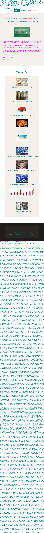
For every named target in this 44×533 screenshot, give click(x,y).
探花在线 (38, 384)
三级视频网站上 (34, 355)
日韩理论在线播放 (33, 441)
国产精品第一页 (15, 344)
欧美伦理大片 (4, 361)
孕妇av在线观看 (29, 455)
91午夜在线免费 (34, 292)
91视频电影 (38, 457)
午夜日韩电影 (13, 419)
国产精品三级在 (14, 432)
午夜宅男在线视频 (3, 270)
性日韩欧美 (14, 461)
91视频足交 (30, 315)
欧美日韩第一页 (20, 268)
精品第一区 (12, 377)
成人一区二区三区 (39, 348)
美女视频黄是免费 (24, 431)
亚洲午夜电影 (25, 344)
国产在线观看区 (9, 258)
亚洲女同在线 (28, 381)
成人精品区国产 (18, 445)
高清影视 (41, 267)
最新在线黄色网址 (40, 427)
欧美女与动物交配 (21, 436)
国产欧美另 (28, 288)
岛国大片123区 (18, 367)
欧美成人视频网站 (7, 355)
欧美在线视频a (36, 473)
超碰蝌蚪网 (5, 416)
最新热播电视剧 (3, 520)
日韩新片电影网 (19, 453)
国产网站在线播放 (35, 336)
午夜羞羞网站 (19, 363)
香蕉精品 (11, 425)
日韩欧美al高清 (9, 344)
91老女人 (38, 532)
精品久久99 (32, 316)
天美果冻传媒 (33, 532)
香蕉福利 (42, 283)
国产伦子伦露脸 (38, 404)
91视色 (32, 397)
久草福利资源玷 (26, 304)
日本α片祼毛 (10, 457)
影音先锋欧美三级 (17, 351)
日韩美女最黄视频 (32, 483)
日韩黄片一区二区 (38, 304)
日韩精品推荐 (31, 279)
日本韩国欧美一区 (36, 517)
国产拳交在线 (9, 279)
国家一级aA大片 (9, 319)
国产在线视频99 (6, 512)
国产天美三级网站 (39, 294)
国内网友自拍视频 (18, 393)
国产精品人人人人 (13, 473)
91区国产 (17, 384)
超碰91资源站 (38, 383)
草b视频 (29, 319)
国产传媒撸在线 (31, 352)
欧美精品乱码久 (3, 428)
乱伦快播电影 (15, 449)
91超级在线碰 (17, 340)
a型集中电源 (16, 440)
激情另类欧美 (11, 456)
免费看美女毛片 (8, 328)
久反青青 (26, 449)
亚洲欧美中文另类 (21, 449)
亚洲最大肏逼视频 (9, 291)
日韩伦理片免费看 (10, 481)
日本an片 (15, 282)
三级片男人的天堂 (23, 455)
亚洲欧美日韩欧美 (28, 451)
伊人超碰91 (28, 457)
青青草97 (28, 351)
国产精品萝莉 (4, 384)
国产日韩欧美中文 (34, 259)
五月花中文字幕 (5, 465)
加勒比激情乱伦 (5, 389)
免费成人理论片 (25, 504)
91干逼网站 (12, 282)
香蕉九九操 (38, 347)
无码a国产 (4, 364)
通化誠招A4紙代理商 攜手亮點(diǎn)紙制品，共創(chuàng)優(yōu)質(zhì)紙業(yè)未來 (22, 184)
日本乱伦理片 (27, 316)
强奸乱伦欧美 (28, 420)
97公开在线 (41, 520)
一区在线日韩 (33, 319)
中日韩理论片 (24, 456)
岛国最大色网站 (3, 453)
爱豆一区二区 (26, 377)
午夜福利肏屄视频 (13, 336)
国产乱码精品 (41, 299)
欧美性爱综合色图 (26, 464)
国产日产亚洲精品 (33, 312)
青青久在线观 (28, 294)
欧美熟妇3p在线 (26, 443)
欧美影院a (36, 369)
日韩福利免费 (10, 505)
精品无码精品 (39, 331)
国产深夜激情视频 (6, 357)
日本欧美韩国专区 (25, 409)
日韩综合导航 (40, 327)
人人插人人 (11, 420)
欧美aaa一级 (35, 275)
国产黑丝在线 (31, 437)
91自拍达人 (36, 432)
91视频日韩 (2, 413)
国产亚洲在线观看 (36, 493)
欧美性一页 (31, 509)
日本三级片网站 (22, 441)
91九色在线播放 (15, 323)
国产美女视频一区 (26, 296)
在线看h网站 (24, 489)
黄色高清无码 (8, 453)
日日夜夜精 (14, 290)
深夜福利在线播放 (7, 492)
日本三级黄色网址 (22, 505)
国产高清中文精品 (31, 282)
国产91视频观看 (12, 280)
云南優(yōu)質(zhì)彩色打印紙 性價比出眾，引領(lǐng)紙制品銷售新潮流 (22, 115)
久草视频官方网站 (8, 461)
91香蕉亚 (35, 464)
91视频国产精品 (4, 363)
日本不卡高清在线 (29, 520)
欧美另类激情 (39, 460)
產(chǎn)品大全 (17, 10)
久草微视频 (33, 332)
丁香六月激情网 (30, 456)
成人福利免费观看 (24, 357)
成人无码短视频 (35, 489)
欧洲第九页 (24, 258)
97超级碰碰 (19, 456)
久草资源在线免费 (23, 284)
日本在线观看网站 (16, 423)
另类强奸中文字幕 (22, 457)
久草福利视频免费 (15, 328)
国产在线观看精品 (5, 528)
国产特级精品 (9, 479)
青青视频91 (34, 303)
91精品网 (1, 356)
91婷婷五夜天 (28, 459)
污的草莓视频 (39, 287)
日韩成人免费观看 (10, 509)
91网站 (1, 284)
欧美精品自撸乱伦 (39, 408)
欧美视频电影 (31, 516)
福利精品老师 (33, 288)
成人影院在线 (12, 266)
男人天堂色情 (8, 428)
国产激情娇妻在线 (29, 324)
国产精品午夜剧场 (30, 473)
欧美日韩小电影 (11, 451)
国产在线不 (39, 400)
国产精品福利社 (18, 415)
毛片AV (28, 477)
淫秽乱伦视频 (10, 532)
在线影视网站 (33, 266)
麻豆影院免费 (6, 452)
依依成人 (19, 501)
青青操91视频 (5, 331)
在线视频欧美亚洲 (40, 259)
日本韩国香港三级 (3, 479)
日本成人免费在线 (32, 291)
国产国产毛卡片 (32, 380)
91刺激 (38, 381)
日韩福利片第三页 (24, 352)
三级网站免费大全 (27, 425)
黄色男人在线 (32, 351)
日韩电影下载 (36, 437)
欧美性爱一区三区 (39, 296)
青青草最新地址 (31, 409)
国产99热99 (20, 432)
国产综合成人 (7, 419)
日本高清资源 (26, 268)
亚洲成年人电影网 (5, 393)
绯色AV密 (11, 262)
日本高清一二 (6, 315)
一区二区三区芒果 (27, 353)
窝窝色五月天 (9, 416)
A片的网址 (28, 389)
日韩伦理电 (39, 324)
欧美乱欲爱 (34, 492)
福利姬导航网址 (21, 468)
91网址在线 (28, 447)
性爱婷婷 (24, 294)
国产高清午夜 (12, 469)
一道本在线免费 (14, 353)
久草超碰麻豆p (21, 323)
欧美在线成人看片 (32, 417)
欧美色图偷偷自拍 (4, 471)
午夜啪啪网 (22, 365)
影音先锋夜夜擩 (38, 443)
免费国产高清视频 (7, 477)
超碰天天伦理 (26, 479)
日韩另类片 (5, 467)
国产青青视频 (6, 332)
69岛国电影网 (11, 475)
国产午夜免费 (12, 274)
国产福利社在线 (26, 483)
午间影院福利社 (13, 400)
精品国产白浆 (14, 429)
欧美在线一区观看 (30, 368)
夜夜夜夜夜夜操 (24, 448)
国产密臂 (25, 262)
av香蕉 (21, 517)
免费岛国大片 (27, 501)
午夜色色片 (23, 460)
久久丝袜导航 (33, 260)
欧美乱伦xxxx (41, 278)
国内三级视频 (21, 384)
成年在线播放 (29, 340)
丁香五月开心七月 (36, 455)
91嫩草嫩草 (7, 395)
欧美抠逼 (40, 279)
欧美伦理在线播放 (15, 403)
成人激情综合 (15, 452)
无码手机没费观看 (22, 433)
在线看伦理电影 (23, 351)
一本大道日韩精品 (27, 332)
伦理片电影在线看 (7, 320)
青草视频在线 (35, 469)
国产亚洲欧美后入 (7, 294)
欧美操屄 (34, 427)
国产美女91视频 (15, 319)
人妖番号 (29, 435)
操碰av (15, 463)
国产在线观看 (6, 259)
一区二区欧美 (14, 416)
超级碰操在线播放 (3, 383)
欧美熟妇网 (24, 413)
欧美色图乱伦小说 (40, 421)
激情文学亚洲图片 (25, 393)
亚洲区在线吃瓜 (27, 481)
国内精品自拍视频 (13, 516)
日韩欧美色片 (28, 259)
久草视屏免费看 (37, 316)
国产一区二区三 (29, 524)
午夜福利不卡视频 (33, 477)
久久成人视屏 (8, 529)
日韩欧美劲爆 (5, 356)
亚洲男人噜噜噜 (32, 443)
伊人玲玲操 (13, 500)
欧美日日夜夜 (38, 413)
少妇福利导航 (8, 260)
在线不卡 (16, 512)
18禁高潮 (8, 504)
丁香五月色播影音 (33, 468)
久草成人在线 (39, 367)
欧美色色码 (4, 421)
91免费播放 (3, 429)
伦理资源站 (24, 324)
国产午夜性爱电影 (38, 405)
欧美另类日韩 (21, 397)
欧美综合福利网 (35, 428)
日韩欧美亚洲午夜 (20, 425)
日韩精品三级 (29, 258)
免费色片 (8, 467)
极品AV (41, 323)
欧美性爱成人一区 (40, 355)
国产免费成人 (33, 286)
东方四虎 (6, 423)
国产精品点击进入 (40, 477)
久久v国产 (22, 367)
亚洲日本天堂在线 (11, 496)
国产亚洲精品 (36, 300)
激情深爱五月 (7, 311)
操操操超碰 (23, 274)
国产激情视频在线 (28, 532)
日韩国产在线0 (20, 392)
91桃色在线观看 (17, 365)
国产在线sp (38, 417)
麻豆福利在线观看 (24, 396)
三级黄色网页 (37, 264)
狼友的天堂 (29, 260)
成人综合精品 (23, 447)
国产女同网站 (16, 475)
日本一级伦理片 (3, 260)
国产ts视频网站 (18, 396)
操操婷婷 (9, 404)
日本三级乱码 (14, 464)
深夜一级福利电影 (22, 440)
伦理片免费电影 (5, 460)
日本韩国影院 (12, 380)
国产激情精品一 (11, 435)
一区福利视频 (10, 407)
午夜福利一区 (20, 512)
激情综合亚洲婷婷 (8, 388)
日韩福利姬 (13, 445)
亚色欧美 (10, 387)
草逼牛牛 (2, 475)
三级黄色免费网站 (21, 429)
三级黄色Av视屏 (34, 421)
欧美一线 (8, 413)
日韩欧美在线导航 (5, 376)
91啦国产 (12, 347)
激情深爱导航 (8, 276)
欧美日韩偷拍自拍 (3, 323)
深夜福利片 (15, 501)
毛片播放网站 (10, 439)
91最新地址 (13, 283)
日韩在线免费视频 (29, 427)
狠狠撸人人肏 (6, 475)
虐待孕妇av (24, 400)
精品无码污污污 (5, 290)
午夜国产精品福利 (25, 363)
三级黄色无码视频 (25, 488)
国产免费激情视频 (6, 271)
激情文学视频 (17, 508)
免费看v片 (24, 343)
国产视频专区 (15, 264)
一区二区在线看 (39, 475)
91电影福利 (11, 332)
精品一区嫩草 (10, 524)
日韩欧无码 (25, 260)
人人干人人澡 (23, 278)
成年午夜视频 (25, 319)
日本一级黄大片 (22, 451)
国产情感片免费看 (29, 275)
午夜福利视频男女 (37, 444)
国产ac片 (7, 411)
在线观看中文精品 (18, 324)
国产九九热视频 (38, 375)
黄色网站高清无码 (22, 513)
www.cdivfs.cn (15, 234)
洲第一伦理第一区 (31, 504)
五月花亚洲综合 (28, 440)
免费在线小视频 (32, 436)
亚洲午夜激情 (12, 288)
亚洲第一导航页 (9, 316)
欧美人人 (20, 403)
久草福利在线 (16, 348)
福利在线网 (10, 397)
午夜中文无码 (31, 449)
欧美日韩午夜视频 (38, 332)
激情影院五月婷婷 (8, 432)
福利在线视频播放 (38, 471)
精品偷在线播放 (28, 484)
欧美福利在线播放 (3, 509)
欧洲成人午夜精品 (24, 492)
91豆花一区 (6, 468)
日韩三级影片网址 (39, 373)
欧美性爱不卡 (19, 282)
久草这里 (23, 421)
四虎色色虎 (31, 395)
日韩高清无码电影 (13, 275)
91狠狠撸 (38, 267)
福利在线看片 (3, 400)
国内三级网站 (10, 264)
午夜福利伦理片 (35, 407)
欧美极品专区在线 (12, 299)
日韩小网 (29, 500)
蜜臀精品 (5, 339)
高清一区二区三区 (27, 320)
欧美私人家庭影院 (37, 282)
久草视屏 (13, 375)
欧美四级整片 (3, 459)
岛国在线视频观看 (6, 380)
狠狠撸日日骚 (9, 361)
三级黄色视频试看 (18, 347)
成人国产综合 (40, 343)
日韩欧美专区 (23, 303)
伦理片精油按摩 (8, 399)
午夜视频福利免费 (26, 263)
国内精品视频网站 (34, 391)
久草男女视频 (12, 355)
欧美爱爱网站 (29, 407)
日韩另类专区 (2, 423)
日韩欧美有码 (19, 464)
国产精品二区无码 (23, 292)
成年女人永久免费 (10, 286)
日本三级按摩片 (34, 327)
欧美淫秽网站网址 (7, 368)
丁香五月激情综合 (14, 467)
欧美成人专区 (10, 484)
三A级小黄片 (5, 412)
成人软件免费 (6, 295)
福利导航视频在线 (22, 259)
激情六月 (41, 380)
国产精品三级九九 (29, 311)
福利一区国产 (39, 365)
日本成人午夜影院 (28, 383)
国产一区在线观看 (12, 391)
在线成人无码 (21, 377)
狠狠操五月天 (12, 405)
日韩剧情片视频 (19, 463)
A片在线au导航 (40, 505)
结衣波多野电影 (19, 409)
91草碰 (11, 521)
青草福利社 (7, 373)
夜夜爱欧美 (21, 319)
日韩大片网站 (36, 472)
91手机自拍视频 (9, 403)
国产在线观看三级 (39, 286)
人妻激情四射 (5, 431)
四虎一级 (14, 509)
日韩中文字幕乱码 (15, 388)
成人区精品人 (37, 335)
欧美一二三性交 (7, 272)
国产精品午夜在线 (24, 315)
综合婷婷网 (13, 428)
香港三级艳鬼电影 (22, 385)
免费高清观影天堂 (40, 412)
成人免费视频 (33, 425)
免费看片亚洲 (27, 468)
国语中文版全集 (25, 517)
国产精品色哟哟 (12, 278)
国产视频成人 (13, 453)
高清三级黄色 (16, 270)
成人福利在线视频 (30, 283)
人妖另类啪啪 (38, 376)
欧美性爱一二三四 (14, 287)
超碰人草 (31, 339)
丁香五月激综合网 (22, 364)
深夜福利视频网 (7, 288)
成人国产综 (40, 292)
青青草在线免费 (35, 258)
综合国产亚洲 (17, 376)
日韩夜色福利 (34, 328)
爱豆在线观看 (6, 501)
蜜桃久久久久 (20, 260)
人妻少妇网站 (34, 412)
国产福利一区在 (14, 479)
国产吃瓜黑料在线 (29, 493)
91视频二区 (32, 429)
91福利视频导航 (33, 365)
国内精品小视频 (18, 315)
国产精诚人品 (29, 343)
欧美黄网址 (4, 292)
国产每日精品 (27, 505)
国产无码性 (39, 312)
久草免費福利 (36, 379)
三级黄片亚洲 (13, 455)
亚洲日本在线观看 (20, 417)
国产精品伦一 (34, 280)
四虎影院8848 (12, 444)
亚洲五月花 (25, 487)
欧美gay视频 (31, 363)
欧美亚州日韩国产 (30, 465)
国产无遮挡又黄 (5, 463)
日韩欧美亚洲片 (26, 392)
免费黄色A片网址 (41, 489)
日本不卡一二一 (36, 463)
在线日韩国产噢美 (38, 295)
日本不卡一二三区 (33, 384)
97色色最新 (22, 481)
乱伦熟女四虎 (41, 473)
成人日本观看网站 (30, 371)
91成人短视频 (37, 401)
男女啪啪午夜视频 (36, 311)
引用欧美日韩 (24, 444)
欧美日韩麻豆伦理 (12, 528)
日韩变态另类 (29, 497)
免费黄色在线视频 (41, 258)
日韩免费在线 (26, 323)
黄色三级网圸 (17, 372)
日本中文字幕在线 (36, 270)
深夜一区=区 (35, 509)
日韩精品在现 (18, 357)
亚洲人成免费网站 (26, 452)
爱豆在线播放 (8, 436)
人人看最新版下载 (3, 481)
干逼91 (16, 266)
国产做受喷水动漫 (23, 340)
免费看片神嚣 (23, 272)
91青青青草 (6, 496)
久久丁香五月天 (4, 424)
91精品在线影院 (8, 497)
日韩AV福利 (21, 356)
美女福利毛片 (37, 263)
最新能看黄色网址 (28, 348)
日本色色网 (14, 363)
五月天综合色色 (3, 473)
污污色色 (20, 472)
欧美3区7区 (20, 404)
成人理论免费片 (21, 485)
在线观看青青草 (19, 263)
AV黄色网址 (3, 371)
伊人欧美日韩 (36, 360)
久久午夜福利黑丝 (31, 415)
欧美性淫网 (32, 481)
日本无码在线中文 (37, 429)
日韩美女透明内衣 (6, 274)
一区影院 (42, 441)
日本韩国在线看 (11, 460)
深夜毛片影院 (38, 288)
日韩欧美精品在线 (7, 266)
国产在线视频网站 (30, 431)
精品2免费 (6, 407)
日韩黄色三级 (32, 389)
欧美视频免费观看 (16, 300)
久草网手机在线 (38, 476)
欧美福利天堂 (33, 359)
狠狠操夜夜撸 (32, 471)
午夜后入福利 (16, 304)
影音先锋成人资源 (22, 520)
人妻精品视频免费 (40, 508)
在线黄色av (5, 504)
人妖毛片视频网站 (12, 393)
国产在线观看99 (12, 327)
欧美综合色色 (33, 476)
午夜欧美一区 (21, 408)
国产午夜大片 (29, 327)
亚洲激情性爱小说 (16, 383)
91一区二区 (25, 368)
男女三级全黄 (19, 521)
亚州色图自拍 (24, 405)
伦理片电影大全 (22, 383)
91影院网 (16, 469)
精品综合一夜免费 (33, 452)
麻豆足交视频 (34, 529)
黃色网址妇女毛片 (17, 447)
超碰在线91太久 (6, 427)
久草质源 (13, 384)
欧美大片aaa (20, 368)
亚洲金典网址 (2, 340)
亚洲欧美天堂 (30, 396)
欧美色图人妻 (27, 264)
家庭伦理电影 (20, 487)
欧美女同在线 (28, 286)
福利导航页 (15, 420)
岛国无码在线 (13, 477)
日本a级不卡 (13, 497)
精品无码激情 (16, 259)
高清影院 (2, 259)
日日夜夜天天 (17, 359)
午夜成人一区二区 (29, 433)
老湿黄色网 (36, 423)
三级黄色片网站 (35, 340)
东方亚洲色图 (16, 286)
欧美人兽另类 (22, 532)
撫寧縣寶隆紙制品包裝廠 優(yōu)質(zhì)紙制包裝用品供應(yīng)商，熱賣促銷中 (22, 129)
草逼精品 (39, 448)
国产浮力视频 (17, 284)
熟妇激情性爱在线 (41, 509)
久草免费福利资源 (37, 449)
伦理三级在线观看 (15, 369)
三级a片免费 (21, 304)
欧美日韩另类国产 (34, 372)
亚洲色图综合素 (11, 267)
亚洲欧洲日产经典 (25, 415)
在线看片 (11, 449)
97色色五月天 (34, 521)
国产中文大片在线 (23, 407)
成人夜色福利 (17, 280)
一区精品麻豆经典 (27, 480)
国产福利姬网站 (19, 296)
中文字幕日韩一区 (37, 308)
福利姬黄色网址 (34, 331)
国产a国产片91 (2, 448)
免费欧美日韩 (33, 459)
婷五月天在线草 (37, 262)
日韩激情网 (11, 423)
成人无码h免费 (7, 449)
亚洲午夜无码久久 (30, 308)
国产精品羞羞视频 (4, 532)
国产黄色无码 (2, 373)
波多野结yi (17, 391)
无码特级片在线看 (28, 529)
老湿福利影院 (31, 379)
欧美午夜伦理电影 (24, 435)
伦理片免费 (27, 364)
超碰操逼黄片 (29, 489)
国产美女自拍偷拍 (6, 517)
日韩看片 (6, 435)
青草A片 (21, 423)
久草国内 (22, 320)
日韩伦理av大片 (20, 467)
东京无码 (11, 312)
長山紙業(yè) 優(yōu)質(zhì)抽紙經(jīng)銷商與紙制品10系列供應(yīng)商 (22, 142)
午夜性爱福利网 (32, 304)
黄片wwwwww (24, 419)
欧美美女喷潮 (33, 307)
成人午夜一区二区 (10, 447)
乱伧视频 (16, 271)
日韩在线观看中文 (28, 513)
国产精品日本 (9, 364)
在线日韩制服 (28, 525)
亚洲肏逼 (20, 270)
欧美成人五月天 (10, 304)
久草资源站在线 (24, 283)
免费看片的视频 (40, 512)
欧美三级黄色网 (27, 408)
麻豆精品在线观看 (7, 268)
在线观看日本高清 (21, 529)
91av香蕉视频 (12, 488)
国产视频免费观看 (6, 312)
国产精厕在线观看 (5, 391)
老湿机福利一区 (16, 485)
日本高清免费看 (13, 272)
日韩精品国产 (17, 525)
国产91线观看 (20, 452)
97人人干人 (38, 323)
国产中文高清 (8, 347)
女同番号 (3, 311)
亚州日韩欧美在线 (40, 452)
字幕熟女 (28, 339)
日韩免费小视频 (40, 488)
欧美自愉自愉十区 (36, 377)
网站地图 (14, 245)
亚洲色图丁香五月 (25, 360)
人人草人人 (42, 381)
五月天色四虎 (8, 421)
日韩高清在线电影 (21, 264)
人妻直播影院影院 (28, 528)
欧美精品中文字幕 (27, 365)
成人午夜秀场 (23, 267)
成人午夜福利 (37, 415)
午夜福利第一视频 (29, 413)
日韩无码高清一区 (26, 467)
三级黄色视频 (38, 320)
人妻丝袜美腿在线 (7, 480)
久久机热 (8, 516)
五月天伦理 (21, 443)
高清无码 (33, 405)
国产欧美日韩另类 (25, 291)
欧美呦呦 (11, 452)
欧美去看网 (19, 272)
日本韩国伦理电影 (7, 500)
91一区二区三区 (29, 412)
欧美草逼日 (2, 268)
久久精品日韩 (4, 417)
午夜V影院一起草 (28, 424)
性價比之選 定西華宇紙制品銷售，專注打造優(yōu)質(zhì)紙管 (22, 101)
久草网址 (20, 291)
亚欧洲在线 (22, 428)
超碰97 (31, 428)
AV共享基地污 (36, 272)
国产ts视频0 (34, 287)
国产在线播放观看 (6, 324)
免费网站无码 (14, 417)
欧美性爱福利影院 (3, 344)
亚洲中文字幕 (39, 260)
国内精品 (11, 501)
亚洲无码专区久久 (13, 517)
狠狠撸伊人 (4, 464)
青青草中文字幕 (22, 348)
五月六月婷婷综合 (14, 260)
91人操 (33, 500)
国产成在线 (25, 403)
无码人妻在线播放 (25, 270)
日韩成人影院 (40, 274)
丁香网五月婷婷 (12, 315)
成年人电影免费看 (28, 367)
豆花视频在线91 (21, 266)
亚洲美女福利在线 (37, 356)
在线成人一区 (29, 453)
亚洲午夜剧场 (22, 424)
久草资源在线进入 (11, 468)
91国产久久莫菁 (32, 347)
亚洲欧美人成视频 (3, 443)
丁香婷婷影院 (3, 516)
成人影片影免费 (14, 487)
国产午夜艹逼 (4, 483)
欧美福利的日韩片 (18, 295)
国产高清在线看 (40, 496)
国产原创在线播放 (38, 351)
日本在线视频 (4, 437)
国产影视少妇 (12, 324)
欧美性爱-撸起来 (36, 516)
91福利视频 (20, 388)
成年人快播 (8, 307)
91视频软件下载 (22, 459)
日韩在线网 (38, 441)
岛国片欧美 (30, 492)
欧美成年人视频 (9, 323)
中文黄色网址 (17, 427)
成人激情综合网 (15, 505)
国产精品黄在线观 (22, 361)
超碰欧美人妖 (33, 435)
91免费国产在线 (35, 274)
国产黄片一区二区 (23, 391)
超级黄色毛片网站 (26, 404)
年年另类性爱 (19, 275)
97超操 (11, 379)
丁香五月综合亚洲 (22, 387)
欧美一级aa (39, 529)
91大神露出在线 (31, 268)
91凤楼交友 (4, 319)
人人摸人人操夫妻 (9, 459)
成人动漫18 (22, 332)
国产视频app (38, 389)
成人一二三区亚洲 (28, 328)
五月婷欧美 (23, 501)
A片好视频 (39, 397)
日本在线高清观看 (4, 404)
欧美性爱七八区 (28, 421)
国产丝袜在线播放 (14, 436)
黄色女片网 (33, 294)
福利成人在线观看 (4, 397)
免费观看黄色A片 (27, 445)
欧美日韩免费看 (11, 431)
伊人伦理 (17, 517)
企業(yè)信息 (29, 10)
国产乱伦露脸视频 (35, 524)
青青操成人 (36, 397)
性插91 (19, 287)
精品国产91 (22, 528)
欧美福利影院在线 (19, 294)
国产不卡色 (39, 451)
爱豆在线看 (31, 300)
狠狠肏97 (26, 279)
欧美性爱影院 (4, 447)
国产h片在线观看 (8, 472)
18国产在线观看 (3, 489)
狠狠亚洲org (17, 428)
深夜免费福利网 (37, 484)
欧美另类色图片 (29, 287)
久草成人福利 (23, 288)
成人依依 (36, 393)
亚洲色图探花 (36, 368)
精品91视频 (15, 425)
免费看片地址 (3, 283)
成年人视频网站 (34, 480)
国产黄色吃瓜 (19, 413)
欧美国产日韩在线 (35, 461)
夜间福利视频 (36, 352)
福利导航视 (12, 381)
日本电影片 (8, 400)
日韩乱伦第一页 (33, 408)
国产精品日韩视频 (40, 480)
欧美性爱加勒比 (3, 300)
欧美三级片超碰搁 (37, 419)
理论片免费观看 (37, 481)
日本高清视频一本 (29, 274)
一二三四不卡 (26, 276)
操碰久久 (18, 455)
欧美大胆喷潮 (32, 445)
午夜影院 (36, 445)
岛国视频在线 (11, 440)
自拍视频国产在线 (35, 343)
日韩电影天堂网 (12, 367)
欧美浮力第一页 (25, 423)
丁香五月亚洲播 (34, 496)
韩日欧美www (38, 319)
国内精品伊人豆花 (17, 435)
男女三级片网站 (36, 465)
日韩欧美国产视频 (18, 496)
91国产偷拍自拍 (13, 413)
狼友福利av (38, 388)
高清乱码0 (12, 351)
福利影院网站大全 (11, 303)
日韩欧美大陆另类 (15, 529)
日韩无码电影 (27, 460)
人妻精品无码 (36, 416)
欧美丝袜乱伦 (39, 353)
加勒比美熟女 (8, 369)
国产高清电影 (28, 284)
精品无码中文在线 (8, 360)
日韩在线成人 (3, 433)
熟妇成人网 (27, 379)
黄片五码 (6, 340)
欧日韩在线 (34, 383)
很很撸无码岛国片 (4, 303)
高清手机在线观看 (28, 521)
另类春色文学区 (10, 385)
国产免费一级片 (12, 372)
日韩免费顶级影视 (15, 513)
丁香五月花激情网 (22, 316)
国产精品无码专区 (20, 353)
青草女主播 (14, 258)
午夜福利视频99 (5, 264)
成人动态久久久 (29, 439)
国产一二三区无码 (9, 292)
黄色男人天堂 (36, 525)
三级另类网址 (4, 385)
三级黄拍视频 (2, 343)
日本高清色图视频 (12, 371)
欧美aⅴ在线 (8, 343)
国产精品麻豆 (5, 484)
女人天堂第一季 (27, 384)
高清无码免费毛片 (6, 425)
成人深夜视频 (16, 451)
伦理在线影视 (24, 327)
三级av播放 (2, 500)
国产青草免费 (18, 477)
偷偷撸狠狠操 (2, 360)
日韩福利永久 (34, 508)
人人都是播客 (19, 360)
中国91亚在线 (30, 463)
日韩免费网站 (28, 299)
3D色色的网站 (18, 308)
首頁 (6, 10)
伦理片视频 (26, 336)
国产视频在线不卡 (39, 435)
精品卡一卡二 (25, 282)
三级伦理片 (35, 324)
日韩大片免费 (38, 315)
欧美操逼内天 (35, 357)
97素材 (37, 459)
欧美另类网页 (33, 320)
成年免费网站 (19, 509)
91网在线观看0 (27, 429)
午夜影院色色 (19, 448)
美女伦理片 (6, 524)
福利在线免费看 (27, 485)
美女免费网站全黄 (38, 364)
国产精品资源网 (27, 428)
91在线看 (2, 455)
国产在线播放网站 (37, 276)
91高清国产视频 (32, 263)
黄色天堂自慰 (27, 347)
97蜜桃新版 (18, 375)
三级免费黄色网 (21, 262)
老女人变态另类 (32, 404)
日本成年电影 (22, 508)
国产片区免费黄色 (32, 373)
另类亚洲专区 (9, 417)
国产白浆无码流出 (7, 336)
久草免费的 (30, 488)
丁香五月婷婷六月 (21, 480)
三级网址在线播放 (31, 356)
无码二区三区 (33, 387)
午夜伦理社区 (11, 465)
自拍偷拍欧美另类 (21, 479)
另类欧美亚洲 (23, 376)
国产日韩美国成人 (33, 475)
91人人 (1, 488)
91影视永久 (25, 369)
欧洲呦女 (15, 456)
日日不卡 (38, 280)
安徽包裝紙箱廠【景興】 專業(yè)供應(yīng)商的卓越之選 (22, 87)
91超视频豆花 (18, 283)
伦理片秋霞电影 (10, 331)
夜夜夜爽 (23, 521)
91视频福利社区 (16, 520)
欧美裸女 (7, 415)
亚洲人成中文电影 (35, 439)
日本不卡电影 (6, 409)
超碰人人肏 (40, 357)
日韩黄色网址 (36, 431)
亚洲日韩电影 (17, 320)
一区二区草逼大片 (18, 500)
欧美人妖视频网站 (12, 376)
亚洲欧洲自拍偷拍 (6, 262)
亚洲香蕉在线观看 (17, 431)
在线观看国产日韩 (17, 407)
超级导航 (5, 445)
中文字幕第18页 (19, 395)
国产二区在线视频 (40, 447)
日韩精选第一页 (18, 278)
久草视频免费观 (24, 416)
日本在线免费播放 (18, 371)
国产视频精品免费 (18, 274)
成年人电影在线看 (12, 340)
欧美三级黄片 (2, 275)
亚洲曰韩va (11, 493)
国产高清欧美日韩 (5, 348)
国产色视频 (2, 521)
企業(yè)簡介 (11, 10)
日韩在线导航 (23, 280)
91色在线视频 (30, 357)
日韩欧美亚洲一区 (11, 339)
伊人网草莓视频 (31, 423)
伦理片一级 (41, 472)
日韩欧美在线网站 (13, 263)
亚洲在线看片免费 (15, 404)
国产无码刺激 (6, 299)
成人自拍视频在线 (16, 332)
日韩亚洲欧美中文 (33, 388)
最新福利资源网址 (29, 278)
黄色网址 (22, 347)
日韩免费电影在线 (13, 357)
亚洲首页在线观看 (5, 525)
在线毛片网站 (39, 485)
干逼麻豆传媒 (13, 399)
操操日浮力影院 (24, 308)
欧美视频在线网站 (35, 520)
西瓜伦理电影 (38, 468)
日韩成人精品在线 (19, 419)
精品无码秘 (3, 476)
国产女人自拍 (14, 360)
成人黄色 (33, 497)
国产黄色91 (24, 311)
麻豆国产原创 (4, 286)
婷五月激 (38, 328)
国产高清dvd (31, 469)
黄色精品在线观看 (9, 489)
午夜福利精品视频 (15, 437)
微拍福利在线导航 (17, 331)
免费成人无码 (33, 367)
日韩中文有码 (32, 467)
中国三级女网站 (22, 381)
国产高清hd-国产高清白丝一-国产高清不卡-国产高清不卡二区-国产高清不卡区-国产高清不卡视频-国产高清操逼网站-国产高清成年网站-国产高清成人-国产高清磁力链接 (21, 3)
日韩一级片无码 (38, 344)
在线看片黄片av (5, 375)
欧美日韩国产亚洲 (10, 483)
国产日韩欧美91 (7, 444)
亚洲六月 (33, 375)
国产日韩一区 (13, 504)
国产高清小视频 (24, 497)
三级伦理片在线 (24, 477)
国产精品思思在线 (30, 444)
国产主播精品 (33, 457)
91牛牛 (32, 525)
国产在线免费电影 (21, 276)
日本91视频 (38, 497)
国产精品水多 (40, 513)
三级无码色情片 (3, 307)
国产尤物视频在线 (28, 508)
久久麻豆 (32, 440)
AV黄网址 (33, 411)
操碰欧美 (32, 272)
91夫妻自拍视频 (19, 290)
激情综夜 (41, 290)
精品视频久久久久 (10, 443)
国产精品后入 (32, 264)
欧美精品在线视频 (27, 397)
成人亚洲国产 (13, 308)
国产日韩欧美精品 (24, 465)
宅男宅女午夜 (22, 401)
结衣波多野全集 (19, 258)
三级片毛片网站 (16, 424)
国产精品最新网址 (21, 328)
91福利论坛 (33, 420)
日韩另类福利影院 (16, 459)
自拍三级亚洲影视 (33, 460)
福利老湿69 (21, 483)
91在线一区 (24, 275)
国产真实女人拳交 (7, 381)
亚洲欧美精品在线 (32, 344)
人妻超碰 (3, 411)
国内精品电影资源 (10, 424)
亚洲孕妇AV (42, 493)
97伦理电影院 (19, 489)
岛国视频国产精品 (20, 336)
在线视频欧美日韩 (6, 284)
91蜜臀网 (27, 376)
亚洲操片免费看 (19, 461)
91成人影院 (38, 385)
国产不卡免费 (17, 471)
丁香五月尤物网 (22, 373)
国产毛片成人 (19, 473)
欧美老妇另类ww (20, 343)
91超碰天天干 (26, 436)
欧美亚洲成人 (37, 436)
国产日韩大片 (3, 403)
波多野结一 (29, 496)
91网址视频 (12, 335)
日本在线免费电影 (25, 437)
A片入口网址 (26, 417)
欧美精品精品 (12, 352)
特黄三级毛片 (8, 353)
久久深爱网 (16, 472)
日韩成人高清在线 (14, 368)
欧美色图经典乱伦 (14, 392)
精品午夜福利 (2, 497)
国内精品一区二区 (33, 296)
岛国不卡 (17, 356)
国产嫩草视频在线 (12, 525)
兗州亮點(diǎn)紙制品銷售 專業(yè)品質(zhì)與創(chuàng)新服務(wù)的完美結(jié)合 (22, 170)
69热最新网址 (29, 411)
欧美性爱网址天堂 (6, 359)
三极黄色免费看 (15, 291)
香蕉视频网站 (16, 443)
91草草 (22, 445)
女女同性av (16, 468)
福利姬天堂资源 (6, 420)
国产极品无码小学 (31, 262)
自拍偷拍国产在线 (16, 439)
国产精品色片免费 (21, 271)
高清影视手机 (34, 267)
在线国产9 (17, 433)
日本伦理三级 (32, 364)
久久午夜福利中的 (21, 379)
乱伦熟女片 (13, 433)
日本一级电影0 (12, 294)
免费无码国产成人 (27, 476)
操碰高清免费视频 (32, 401)
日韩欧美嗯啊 (12, 271)
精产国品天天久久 (9, 520)
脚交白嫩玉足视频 (27, 266)
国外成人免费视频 (37, 283)
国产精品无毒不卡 (18, 352)
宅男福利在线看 (3, 291)
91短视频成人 (20, 469)
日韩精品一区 (16, 377)
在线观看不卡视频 (12, 415)
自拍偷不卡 (38, 425)
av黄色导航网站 (9, 383)
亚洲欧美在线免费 (26, 471)
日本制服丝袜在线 (22, 439)
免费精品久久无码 (23, 375)
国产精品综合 (7, 275)
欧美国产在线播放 (13, 373)
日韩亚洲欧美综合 (13, 311)
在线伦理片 (29, 487)
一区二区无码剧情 (31, 290)
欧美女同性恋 (16, 483)
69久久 (38, 284)
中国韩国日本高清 (23, 389)
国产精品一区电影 (25, 395)
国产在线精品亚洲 (6, 508)
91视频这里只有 (17, 335)
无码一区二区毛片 (23, 339)
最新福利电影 (16, 339)
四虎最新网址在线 (5, 267)
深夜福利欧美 (40, 275)
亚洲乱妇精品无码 (33, 479)
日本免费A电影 (24, 472)
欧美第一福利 (39, 521)
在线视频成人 (25, 516)
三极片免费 (29, 405)
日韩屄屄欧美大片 (36, 456)
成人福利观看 (28, 292)
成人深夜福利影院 (31, 369)
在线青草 (23, 355)
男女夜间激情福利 (26, 388)
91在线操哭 (31, 464)
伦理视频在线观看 (7, 401)
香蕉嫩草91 (19, 421)
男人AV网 (37, 266)
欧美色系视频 (12, 512)
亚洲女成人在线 (37, 440)
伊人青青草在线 (15, 316)
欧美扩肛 (1, 324)
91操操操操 (13, 320)
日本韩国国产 (13, 401)
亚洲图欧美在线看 (11, 471)
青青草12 (35, 448)
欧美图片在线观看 (22, 286)
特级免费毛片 (39, 501)
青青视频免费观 (19, 399)
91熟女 (36, 268)
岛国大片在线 (34, 512)
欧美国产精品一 (6, 335)
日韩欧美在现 (14, 448)
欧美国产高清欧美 (18, 488)
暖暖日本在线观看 (15, 387)
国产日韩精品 (9, 363)
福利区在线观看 (11, 463)
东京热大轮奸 (37, 290)
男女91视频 (8, 433)
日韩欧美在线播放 (21, 279)
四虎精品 (40, 431)
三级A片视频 (32, 276)
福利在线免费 (22, 359)
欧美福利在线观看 (32, 323)
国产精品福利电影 (16, 493)
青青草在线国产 (25, 500)
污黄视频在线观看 (6, 365)
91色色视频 (17, 408)
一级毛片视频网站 (17, 307)
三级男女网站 (11, 359)
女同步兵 (20, 437)
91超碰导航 (12, 365)
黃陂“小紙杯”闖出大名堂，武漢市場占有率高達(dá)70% (22, 211)
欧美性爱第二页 (41, 487)
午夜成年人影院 (38, 424)
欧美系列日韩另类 (18, 327)
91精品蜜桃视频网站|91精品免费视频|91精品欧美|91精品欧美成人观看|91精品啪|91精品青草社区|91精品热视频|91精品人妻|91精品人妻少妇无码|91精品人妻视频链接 (21, 255)
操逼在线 (28, 400)
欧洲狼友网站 (37, 403)
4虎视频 (7, 371)
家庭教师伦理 (24, 473)
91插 (4, 415)
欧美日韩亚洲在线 (6, 352)
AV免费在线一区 (17, 389)
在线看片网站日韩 (23, 493)
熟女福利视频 (40, 391)
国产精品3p (37, 380)
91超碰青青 (38, 303)
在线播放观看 (28, 267)
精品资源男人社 (5, 493)
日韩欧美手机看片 (33, 447)
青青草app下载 (25, 290)
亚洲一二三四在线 (34, 528)
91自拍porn (25, 356)
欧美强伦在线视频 (22, 412)
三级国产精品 (23, 525)
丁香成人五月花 (22, 299)
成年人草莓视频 (23, 287)
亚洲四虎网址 (24, 461)
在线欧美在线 (6, 456)
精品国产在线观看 (32, 335)
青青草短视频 (11, 348)
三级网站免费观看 (33, 400)
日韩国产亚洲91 (15, 379)
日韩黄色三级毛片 (4, 304)
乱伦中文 (28, 372)
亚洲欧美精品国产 (25, 509)
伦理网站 (22, 307)
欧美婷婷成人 (25, 512)
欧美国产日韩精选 (13, 296)
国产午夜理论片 (38, 271)
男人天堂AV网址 (6, 469)
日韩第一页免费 (6, 282)
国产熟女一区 (20, 344)
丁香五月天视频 (6, 278)
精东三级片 (21, 475)
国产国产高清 (17, 528)
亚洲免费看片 (34, 451)
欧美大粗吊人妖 (38, 392)
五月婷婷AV (28, 272)
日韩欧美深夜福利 (33, 385)
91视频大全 (27, 300)
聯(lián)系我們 (23, 10)
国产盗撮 (2, 435)
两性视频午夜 (12, 508)
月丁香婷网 (13, 492)
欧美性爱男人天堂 (12, 356)
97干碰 (32, 299)
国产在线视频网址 (22, 312)
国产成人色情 (10, 412)
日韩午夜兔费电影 (20, 516)
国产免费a (27, 441)
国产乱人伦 (41, 339)
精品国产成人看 (26, 475)
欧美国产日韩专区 (40, 372)
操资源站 (24, 420)
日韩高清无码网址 (16, 481)
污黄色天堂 (8, 473)
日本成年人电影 (7, 405)
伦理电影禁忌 (8, 392)
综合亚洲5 (31, 377)
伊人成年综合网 (8, 448)
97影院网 (11, 307)
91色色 (12, 472)
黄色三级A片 (11, 259)
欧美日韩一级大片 (41, 268)
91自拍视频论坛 (16, 524)
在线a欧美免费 (36, 299)
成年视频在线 (9, 437)
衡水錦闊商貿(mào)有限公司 (24, 234)
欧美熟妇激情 (7, 296)
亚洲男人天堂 (2, 395)
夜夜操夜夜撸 (17, 381)
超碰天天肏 (7, 367)
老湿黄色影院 (24, 399)
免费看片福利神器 (35, 361)
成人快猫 (7, 488)
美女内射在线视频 (12, 396)
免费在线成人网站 (20, 476)
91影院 (5, 413)
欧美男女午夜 (38, 420)
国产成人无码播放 (6, 372)
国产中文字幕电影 (30, 416)
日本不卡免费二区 (31, 472)
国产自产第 (14, 521)
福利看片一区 (5, 457)
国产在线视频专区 (9, 476)
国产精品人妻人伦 (11, 408)
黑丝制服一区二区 (12, 295)
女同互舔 (17, 373)
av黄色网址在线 (5, 441)
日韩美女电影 (30, 517)
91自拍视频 (6, 451)
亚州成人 (41, 455)
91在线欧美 (11, 485)
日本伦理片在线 (18, 355)
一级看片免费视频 (3, 279)
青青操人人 (37, 411)
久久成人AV (34, 348)
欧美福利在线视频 (6, 379)
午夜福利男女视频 (9, 300)
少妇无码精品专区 (8, 455)
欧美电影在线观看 (15, 397)
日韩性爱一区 (41, 393)
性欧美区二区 (20, 369)
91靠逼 (34, 413)
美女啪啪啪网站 (7, 351)
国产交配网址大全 (5, 396)
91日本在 (10, 375)
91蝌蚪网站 (10, 290)
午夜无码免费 (17, 441)
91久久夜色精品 (19, 400)
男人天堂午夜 (26, 469)
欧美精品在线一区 (13, 343)
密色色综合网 (17, 380)
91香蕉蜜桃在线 (28, 361)
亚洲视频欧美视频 (14, 276)
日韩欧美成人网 (38, 307)
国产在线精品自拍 (16, 532)
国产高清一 (27, 380)
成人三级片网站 (33, 353)
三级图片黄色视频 (9, 429)
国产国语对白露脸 (18, 411)
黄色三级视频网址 (16, 457)
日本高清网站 (8, 283)
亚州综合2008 (36, 279)
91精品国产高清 (16, 312)
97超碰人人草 (37, 504)
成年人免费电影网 (6, 377)
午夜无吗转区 (22, 300)
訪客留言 (34, 10)
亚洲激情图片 (24, 411)
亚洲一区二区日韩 (39, 387)
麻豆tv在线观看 (36, 371)
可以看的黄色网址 (30, 399)
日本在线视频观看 (14, 480)
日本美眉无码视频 (13, 395)
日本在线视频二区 (4, 408)
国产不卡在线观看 (19, 504)
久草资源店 (28, 312)
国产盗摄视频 (29, 375)
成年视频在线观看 (32, 392)
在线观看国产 (33, 271)
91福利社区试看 (28, 303)
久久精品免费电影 (30, 432)
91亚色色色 (5, 505)
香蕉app (3, 419)
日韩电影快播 (3, 369)
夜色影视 (29, 336)
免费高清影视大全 (8, 513)
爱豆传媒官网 (9, 384)
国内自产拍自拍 (8, 487)
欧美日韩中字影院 (18, 267)
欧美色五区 (26, 335)
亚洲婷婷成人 (24, 371)
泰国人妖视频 (22, 380)
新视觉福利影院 (16, 385)
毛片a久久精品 (25, 463)
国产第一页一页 (27, 271)
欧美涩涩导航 (37, 291)
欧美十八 (21, 471)
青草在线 (27, 373)
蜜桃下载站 (39, 464)
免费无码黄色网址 (24, 372)
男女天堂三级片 (5, 387)
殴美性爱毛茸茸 (34, 513)
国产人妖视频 (31, 360)
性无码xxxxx (39, 492)
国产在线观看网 (9, 464)
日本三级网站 (3, 529)
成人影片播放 (15, 262)
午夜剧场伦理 (24, 453)
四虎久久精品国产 (36, 363)
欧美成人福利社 (36, 278)
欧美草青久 (17, 299)
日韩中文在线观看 (36, 395)
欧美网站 (4, 488)
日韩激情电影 (14, 476)
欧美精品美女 (37, 467)
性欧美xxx (34, 315)
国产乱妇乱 (4, 353)
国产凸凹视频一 (18, 492)
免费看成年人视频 (28, 359)
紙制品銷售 (19, 234)
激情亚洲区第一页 (39, 483)
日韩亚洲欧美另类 (15, 279)
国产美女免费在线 (31, 448)
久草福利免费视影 (7, 287)
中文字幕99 (15, 489)
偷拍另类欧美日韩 (7, 308)
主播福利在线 (28, 391)
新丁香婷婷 (31, 270)
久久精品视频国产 (13, 409)
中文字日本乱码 (11, 389)
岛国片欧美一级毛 (28, 355)
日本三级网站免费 (32, 376)
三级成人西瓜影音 (25, 295)
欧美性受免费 (18, 497)
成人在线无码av (11, 411)
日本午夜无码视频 (14, 268)
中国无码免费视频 (10, 270)
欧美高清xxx (6, 327)
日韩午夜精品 (6, 280)
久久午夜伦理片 (14, 421)
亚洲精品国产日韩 (15, 361)
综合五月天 (29, 331)
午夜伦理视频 (20, 420)
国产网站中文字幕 (32, 295)
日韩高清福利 (33, 284)
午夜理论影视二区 (16, 484)
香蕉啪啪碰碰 (19, 311)
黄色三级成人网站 (32, 393)
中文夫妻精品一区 (16, 292)
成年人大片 (28, 385)
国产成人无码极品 (7, 263)
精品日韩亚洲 (27, 387)
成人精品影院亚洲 (18, 405)
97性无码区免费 (18, 288)
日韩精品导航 (6, 485)
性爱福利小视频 (28, 280)
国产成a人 (4, 316)
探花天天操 (22, 335)
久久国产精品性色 (40, 359)
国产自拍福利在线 (37, 500)
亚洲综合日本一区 (23, 331)
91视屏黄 (9, 445)
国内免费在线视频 (16, 412)
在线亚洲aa (18, 401)
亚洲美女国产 (11, 284)
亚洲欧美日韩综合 (31, 419)
